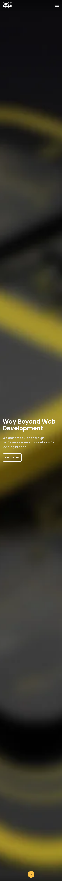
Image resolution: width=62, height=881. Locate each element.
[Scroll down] (31, 874)
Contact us (12, 457)
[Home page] (7, 5)
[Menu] (57, 5)
